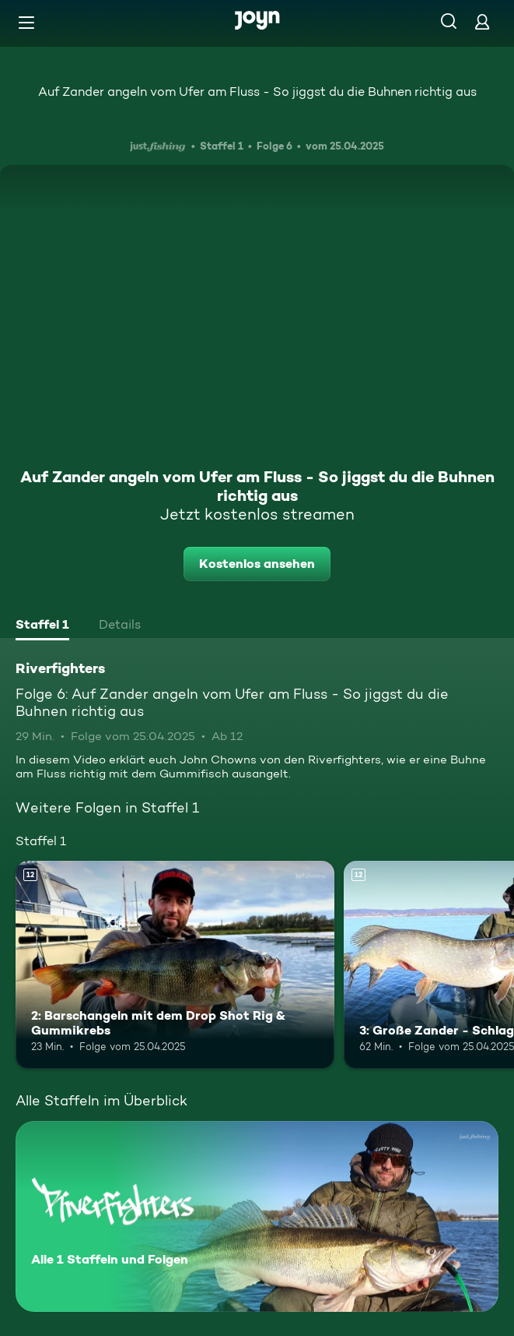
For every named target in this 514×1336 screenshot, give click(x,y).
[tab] (42, 626)
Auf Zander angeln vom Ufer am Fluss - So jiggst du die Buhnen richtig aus (257, 91)
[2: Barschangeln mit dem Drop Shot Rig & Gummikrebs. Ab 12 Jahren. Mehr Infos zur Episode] (175, 965)
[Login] (482, 21)
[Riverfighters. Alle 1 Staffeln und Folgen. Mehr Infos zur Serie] (257, 1216)
